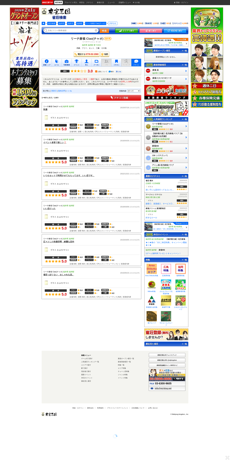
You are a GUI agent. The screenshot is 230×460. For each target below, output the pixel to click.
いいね (69, 91)
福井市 (70, 23)
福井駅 (79, 23)
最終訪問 (61, 91)
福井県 (61, 23)
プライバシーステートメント (117, 408)
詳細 (118, 71)
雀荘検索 (51, 23)
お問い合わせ (153, 408)
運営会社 (90, 408)
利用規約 (100, 408)
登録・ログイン (78, 408)
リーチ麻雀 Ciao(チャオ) (95, 23)
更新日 (54, 91)
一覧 (184, 51)
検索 (104, 30)
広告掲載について (138, 408)
